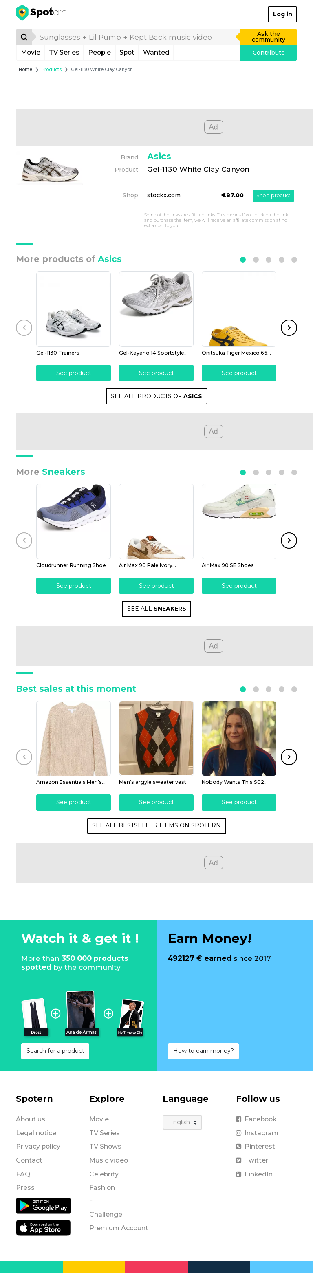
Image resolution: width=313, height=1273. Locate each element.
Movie (30, 52)
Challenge (105, 1214)
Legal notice (36, 1133)
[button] (243, 260)
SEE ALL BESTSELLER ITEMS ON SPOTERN (156, 825)
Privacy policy (38, 1146)
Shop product (273, 195)
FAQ (23, 1174)
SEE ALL (156, 608)
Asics (159, 156)
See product (73, 373)
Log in (282, 14)
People (99, 52)
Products (52, 69)
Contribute (269, 52)
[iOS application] (43, 1227)
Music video (108, 1160)
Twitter (252, 1160)
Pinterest (255, 1146)
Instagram (257, 1133)
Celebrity (104, 1174)
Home (25, 69)
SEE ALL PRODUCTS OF (156, 396)
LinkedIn (254, 1174)
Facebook (256, 1119)
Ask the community (268, 36)
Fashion (102, 1187)
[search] (136, 37)
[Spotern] (42, 14)
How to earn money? (203, 1051)
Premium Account (118, 1228)
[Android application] (43, 1205)
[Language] (182, 1122)
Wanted (156, 52)
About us (30, 1119)
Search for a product (55, 1051)
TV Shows (105, 1146)
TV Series (64, 52)
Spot (126, 52)
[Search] (24, 37)
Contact (29, 1160)
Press (25, 1187)
